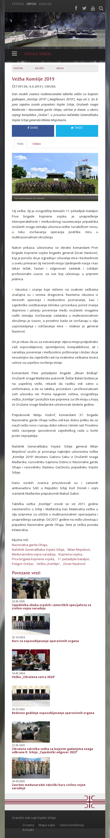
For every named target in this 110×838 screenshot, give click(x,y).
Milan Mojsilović (78, 549)
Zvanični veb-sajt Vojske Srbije (34, 818)
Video (37, 144)
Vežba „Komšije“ (48, 564)
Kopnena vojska (70, 554)
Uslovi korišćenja (72, 825)
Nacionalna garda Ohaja (29, 545)
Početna (18, 68)
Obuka (60, 68)
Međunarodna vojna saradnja (33, 554)
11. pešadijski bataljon (73, 559)
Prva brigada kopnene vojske (33, 559)
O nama (28, 825)
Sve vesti (39, 68)
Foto (20, 144)
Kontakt (28, 830)
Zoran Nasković (74, 564)
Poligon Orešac (22, 564)
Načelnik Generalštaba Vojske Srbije (38, 549)
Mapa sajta (47, 825)
